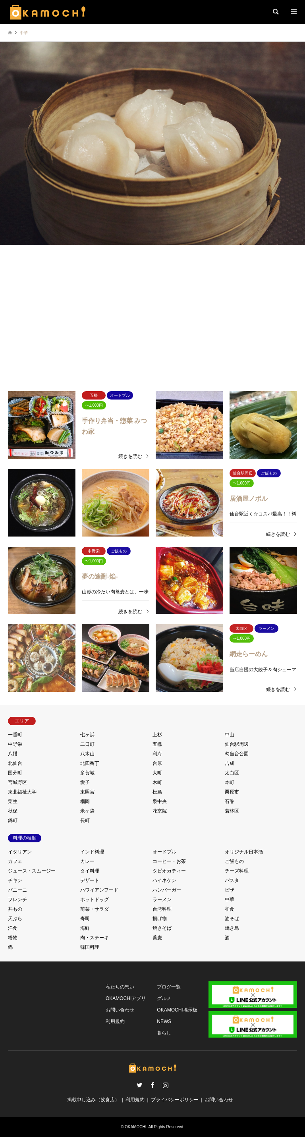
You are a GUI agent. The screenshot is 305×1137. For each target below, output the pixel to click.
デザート (89, 880)
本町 (229, 782)
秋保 (12, 811)
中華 (229, 899)
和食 (229, 909)
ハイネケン (164, 880)
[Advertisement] (152, 307)
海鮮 (85, 928)
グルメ (164, 998)
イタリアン (20, 852)
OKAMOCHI (135, 1127)
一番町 (15, 734)
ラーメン (162, 899)
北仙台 (15, 763)
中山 (229, 734)
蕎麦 (157, 937)
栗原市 (232, 792)
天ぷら (15, 918)
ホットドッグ (94, 899)
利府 (157, 754)
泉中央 (159, 801)
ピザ (229, 890)
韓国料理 (89, 947)
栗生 (12, 801)
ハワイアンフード (99, 890)
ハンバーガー (166, 890)
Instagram (165, 1085)
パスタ (232, 880)
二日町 (87, 744)
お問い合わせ (120, 1010)
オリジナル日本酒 (244, 852)
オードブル (164, 852)
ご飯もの (234, 861)
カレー (87, 861)
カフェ (15, 861)
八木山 (87, 754)
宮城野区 (17, 782)
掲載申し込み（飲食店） (93, 1099)
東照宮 (87, 792)
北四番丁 (89, 763)
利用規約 (115, 1021)
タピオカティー (169, 871)
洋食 (12, 928)
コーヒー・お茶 (169, 861)
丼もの (15, 909)
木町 (157, 782)
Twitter (139, 1085)
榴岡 (85, 801)
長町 (85, 820)
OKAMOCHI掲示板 (177, 1010)
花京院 (159, 811)
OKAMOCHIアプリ (126, 998)
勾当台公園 (237, 754)
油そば (232, 918)
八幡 (12, 754)
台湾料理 (162, 909)
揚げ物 (159, 918)
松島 (157, 792)
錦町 (12, 820)
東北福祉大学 (22, 792)
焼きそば (162, 928)
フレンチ (17, 899)
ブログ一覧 (169, 987)
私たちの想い (120, 987)
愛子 (85, 782)
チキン (15, 880)
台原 (157, 763)
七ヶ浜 (87, 734)
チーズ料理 (237, 871)
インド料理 (92, 852)
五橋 (157, 744)
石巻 (229, 801)
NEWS (164, 1021)
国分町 (15, 773)
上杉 (157, 734)
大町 (157, 773)
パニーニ (17, 890)
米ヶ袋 (87, 811)
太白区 (232, 773)
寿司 (85, 918)
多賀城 (87, 773)
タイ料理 (89, 871)
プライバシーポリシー (175, 1099)
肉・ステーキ (94, 937)
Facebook (152, 1085)
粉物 (12, 937)
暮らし (164, 1033)
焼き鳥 (232, 928)
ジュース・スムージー (32, 871)
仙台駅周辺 (237, 744)
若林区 (232, 811)
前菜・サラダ (94, 909)
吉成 (229, 763)
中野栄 (15, 744)
